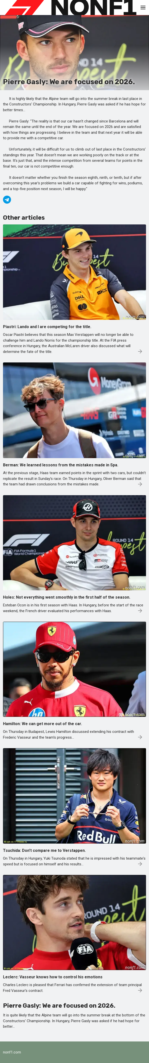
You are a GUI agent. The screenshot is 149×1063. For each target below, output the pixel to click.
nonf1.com (12, 1052)
